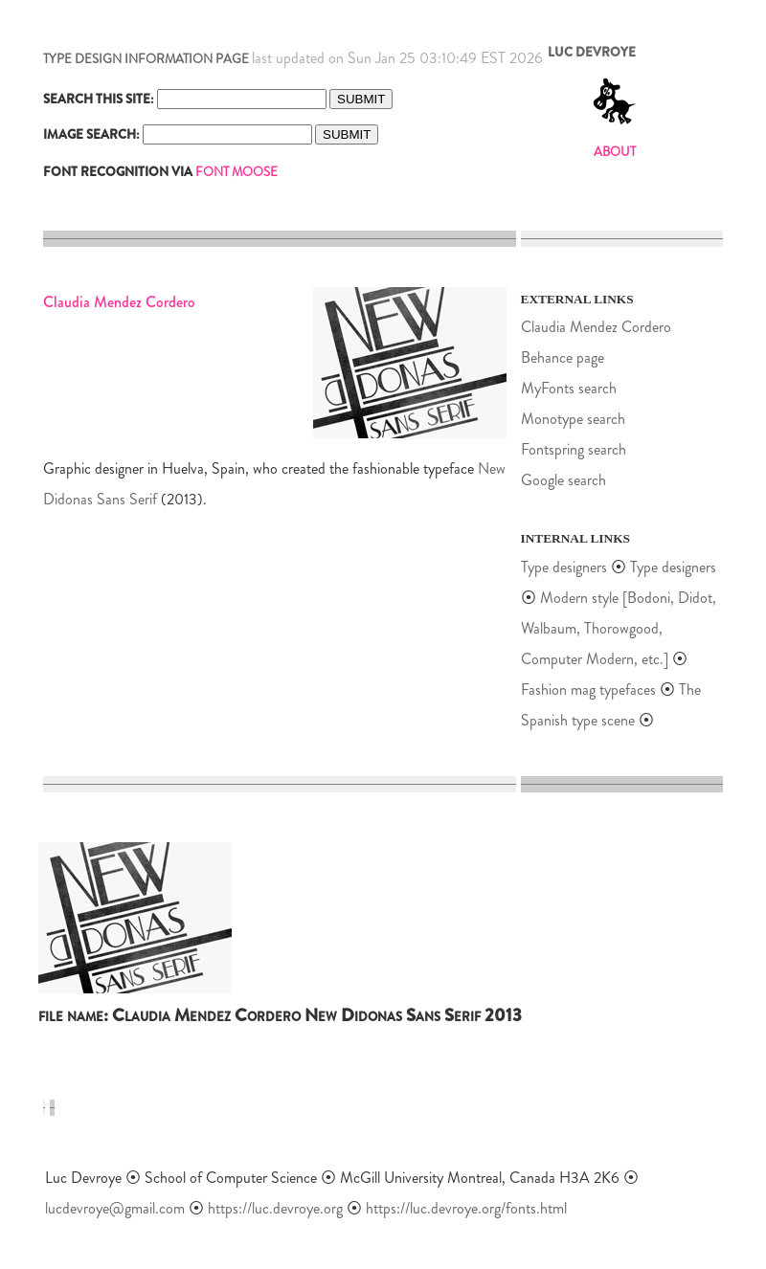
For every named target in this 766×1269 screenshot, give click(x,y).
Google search (563, 480)
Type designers (564, 567)
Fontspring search (573, 449)
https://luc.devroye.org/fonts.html (466, 1208)
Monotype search (573, 419)
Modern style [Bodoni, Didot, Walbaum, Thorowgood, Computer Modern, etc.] (618, 628)
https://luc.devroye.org (275, 1208)
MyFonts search (569, 388)
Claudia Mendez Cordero (596, 327)
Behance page (562, 357)
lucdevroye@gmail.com (115, 1208)
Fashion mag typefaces (588, 690)
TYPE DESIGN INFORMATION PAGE (146, 59)
